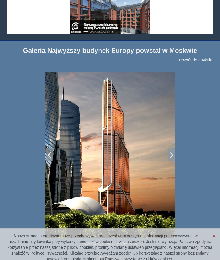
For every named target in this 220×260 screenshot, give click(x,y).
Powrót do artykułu (195, 60)
